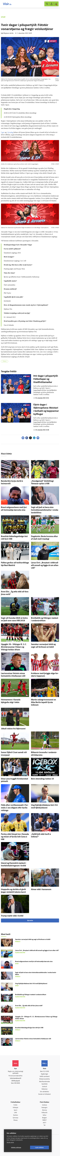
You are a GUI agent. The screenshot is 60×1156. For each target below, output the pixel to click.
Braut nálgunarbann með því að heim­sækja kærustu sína (34, 961)
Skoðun (15, 1115)
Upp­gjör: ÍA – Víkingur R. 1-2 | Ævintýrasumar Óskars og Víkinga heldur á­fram (14, 647)
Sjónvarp (15, 1118)
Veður (44, 1115)
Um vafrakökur (44, 1091)
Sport (15, 1110)
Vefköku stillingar (16, 1147)
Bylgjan (44, 1118)
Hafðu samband (44, 1076)
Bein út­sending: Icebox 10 (42, 779)
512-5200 (46, 1071)
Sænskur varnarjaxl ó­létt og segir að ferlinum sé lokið (32, 939)
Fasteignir (44, 1107)
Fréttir (15, 1105)
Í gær (2, 132)
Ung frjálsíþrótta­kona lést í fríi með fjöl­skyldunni (31, 983)
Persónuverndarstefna (15, 1076)
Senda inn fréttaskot (44, 1094)
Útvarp (15, 1120)
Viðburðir (44, 1112)
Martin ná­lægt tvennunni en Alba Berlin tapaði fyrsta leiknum (43, 702)
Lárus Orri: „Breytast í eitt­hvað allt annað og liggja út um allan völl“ (44, 565)
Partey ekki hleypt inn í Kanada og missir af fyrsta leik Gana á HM (15, 837)
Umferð (44, 1086)
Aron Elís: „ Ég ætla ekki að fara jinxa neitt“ (29, 1005)
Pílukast (4, 361)
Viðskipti (15, 1107)
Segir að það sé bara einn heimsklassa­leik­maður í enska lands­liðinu (44, 510)
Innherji (44, 1105)
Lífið (15, 1112)
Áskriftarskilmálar (44, 1081)
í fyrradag (10, 132)
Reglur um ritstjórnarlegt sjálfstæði (15, 1072)
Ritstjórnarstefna (44, 1079)
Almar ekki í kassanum (41, 890)
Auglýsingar (44, 1074)
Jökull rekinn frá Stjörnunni (13, 729)
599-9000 (17, 1083)
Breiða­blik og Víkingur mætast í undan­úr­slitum (30, 994)
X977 (44, 1123)
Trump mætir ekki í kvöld (12, 916)
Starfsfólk (44, 1084)
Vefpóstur (45, 1089)
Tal (44, 1125)
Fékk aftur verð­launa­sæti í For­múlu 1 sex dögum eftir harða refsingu (14, 807)
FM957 (44, 1120)
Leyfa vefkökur (39, 1147)
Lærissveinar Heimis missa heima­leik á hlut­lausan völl (33, 1039)
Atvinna (44, 1110)
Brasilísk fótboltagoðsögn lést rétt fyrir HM (29, 1028)
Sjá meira (30, 920)
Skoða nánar (10, 1142)
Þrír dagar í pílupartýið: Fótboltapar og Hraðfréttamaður (45, 379)
